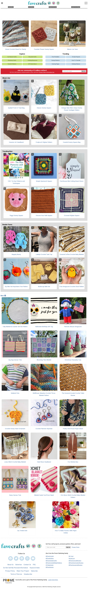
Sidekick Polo (15, 393)
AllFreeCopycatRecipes (75, 560)
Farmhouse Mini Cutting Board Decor (72, 181)
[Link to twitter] (16, 558)
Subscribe (34, 571)
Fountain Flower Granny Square (44, 49)
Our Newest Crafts (12, 56)
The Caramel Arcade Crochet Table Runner (73, 394)
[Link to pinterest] (21, 558)
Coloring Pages (55, 64)
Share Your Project (23, 571)
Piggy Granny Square (16, 215)
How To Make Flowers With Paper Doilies (66, 532)
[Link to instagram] (27, 558)
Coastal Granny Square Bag (71, 142)
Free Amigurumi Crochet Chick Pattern (71, 286)
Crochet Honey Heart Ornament (15, 429)
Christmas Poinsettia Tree (73, 360)
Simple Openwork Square (44, 181)
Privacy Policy (42, 72)
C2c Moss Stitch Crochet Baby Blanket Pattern (73, 496)
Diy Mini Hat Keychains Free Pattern (16, 286)
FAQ (34, 565)
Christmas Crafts (12, 60)
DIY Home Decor (32, 64)
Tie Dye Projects (76, 56)
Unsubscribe (28, 574)
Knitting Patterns (76, 64)
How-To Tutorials (76, 60)
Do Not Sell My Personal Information (15, 568)
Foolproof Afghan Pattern (44, 142)
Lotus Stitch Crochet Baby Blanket (15, 462)
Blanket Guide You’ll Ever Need (44, 495)
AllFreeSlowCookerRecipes (76, 563)
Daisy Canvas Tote (15, 495)
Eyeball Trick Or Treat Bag (16, 108)
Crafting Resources (32, 60)
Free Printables (55, 56)
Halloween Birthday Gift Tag (44, 326)
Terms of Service (16, 574)
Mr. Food (71, 556)
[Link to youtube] (33, 558)
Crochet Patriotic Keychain (44, 429)
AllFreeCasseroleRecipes (75, 565)
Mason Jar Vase (72, 49)
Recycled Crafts (32, 56)
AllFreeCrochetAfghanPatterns (54, 563)
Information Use (50, 72)
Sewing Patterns (55, 60)
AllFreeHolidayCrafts (51, 560)
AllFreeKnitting (50, 558)
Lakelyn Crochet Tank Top (44, 254)
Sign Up (83, 71)
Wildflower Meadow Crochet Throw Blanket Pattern (44, 394)
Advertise (18, 565)
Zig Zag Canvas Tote (15, 360)
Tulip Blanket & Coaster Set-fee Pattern (15, 326)
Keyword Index (35, 568)
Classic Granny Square (44, 108)
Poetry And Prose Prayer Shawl (73, 429)
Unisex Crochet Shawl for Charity (15, 49)
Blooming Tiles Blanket (44, 360)
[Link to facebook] (10, 558)
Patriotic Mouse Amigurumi (73, 326)
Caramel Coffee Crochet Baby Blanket (72, 254)
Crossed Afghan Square (71, 215)
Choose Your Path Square (44, 215)
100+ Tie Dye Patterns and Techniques (16, 182)
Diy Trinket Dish (22, 530)
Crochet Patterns (12, 64)
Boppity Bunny (16, 254)
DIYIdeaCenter (49, 565)
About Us (10, 565)
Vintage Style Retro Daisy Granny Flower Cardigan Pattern (71, 109)
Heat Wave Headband (44, 462)
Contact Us (27, 565)
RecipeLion (72, 558)
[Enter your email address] (55, 547)
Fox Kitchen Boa (73, 462)
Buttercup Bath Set (44, 286)
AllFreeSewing (49, 567)
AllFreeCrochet (50, 556)
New (3, 296)
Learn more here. (53, 580)
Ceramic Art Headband (16, 142)
